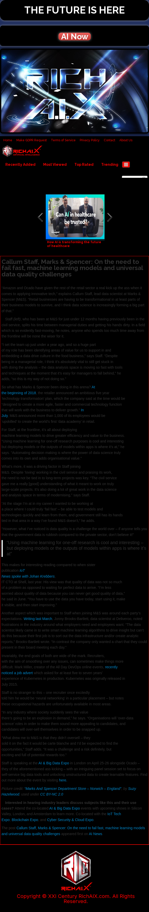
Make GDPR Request (31, 140)
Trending (109, 164)
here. (63, 780)
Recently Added (20, 164)
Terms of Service (63, 140)
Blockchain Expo (25, 820)
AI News (95, 834)
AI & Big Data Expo (54, 763)
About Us (125, 140)
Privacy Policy (90, 140)
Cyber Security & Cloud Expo (70, 820)
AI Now (74, 36)
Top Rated (84, 164)
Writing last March (38, 619)
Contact (109, 140)
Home (7, 140)
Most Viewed (55, 164)
